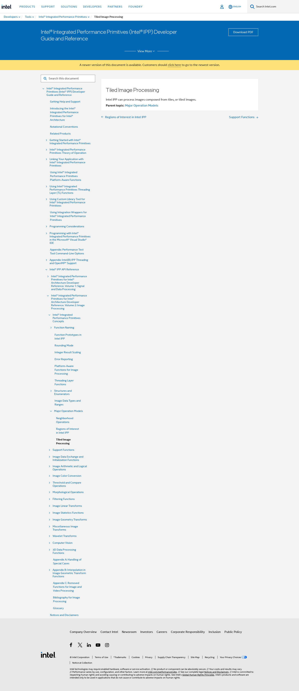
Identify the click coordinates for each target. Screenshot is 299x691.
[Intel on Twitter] (80, 645)
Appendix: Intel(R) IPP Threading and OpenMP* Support (69, 261)
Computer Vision (62, 542)
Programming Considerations (67, 226)
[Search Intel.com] (277, 6)
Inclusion (215, 632)
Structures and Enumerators (63, 392)
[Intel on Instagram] (107, 645)
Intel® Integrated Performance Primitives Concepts (66, 318)
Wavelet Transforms (65, 536)
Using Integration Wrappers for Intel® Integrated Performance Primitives (68, 216)
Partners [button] (115, 6)
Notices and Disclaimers (64, 615)
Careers (162, 632)
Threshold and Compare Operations (67, 484)
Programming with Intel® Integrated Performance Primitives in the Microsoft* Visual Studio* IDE (70, 238)
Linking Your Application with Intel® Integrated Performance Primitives (67, 162)
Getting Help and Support (65, 101)
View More (146, 51)
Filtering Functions (64, 499)
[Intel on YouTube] (98, 645)
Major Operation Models (68, 411)
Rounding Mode (64, 345)
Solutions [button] (69, 6)
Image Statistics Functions (68, 512)
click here (174, 65)
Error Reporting (64, 359)
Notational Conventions (64, 126)
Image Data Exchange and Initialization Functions (68, 458)
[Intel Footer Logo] (48, 655)
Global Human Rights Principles (198, 674)
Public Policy (233, 632)
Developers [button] (92, 6)
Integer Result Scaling (68, 352)
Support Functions (63, 450)
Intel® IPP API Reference (64, 269)
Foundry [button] (136, 6)
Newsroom (129, 632)
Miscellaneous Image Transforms (65, 528)
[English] (234, 6)
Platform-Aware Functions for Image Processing (66, 369)
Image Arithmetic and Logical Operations (70, 468)
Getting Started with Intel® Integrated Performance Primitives (70, 142)
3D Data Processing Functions (64, 551)
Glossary (58, 608)
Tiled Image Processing (63, 441)
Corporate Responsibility (188, 632)
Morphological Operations (68, 492)
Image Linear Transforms (67, 506)
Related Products (60, 133)
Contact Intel (109, 632)
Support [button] (48, 6)
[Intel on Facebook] (71, 645)
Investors (146, 632)
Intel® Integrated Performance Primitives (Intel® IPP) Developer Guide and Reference (66, 92)
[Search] (252, 6)
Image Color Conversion (67, 475)
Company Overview (83, 632)
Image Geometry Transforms (70, 519)
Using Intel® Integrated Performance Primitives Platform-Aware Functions (65, 176)
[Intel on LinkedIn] (89, 645)
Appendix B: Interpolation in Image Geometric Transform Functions (69, 573)
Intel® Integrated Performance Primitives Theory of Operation (68, 151)
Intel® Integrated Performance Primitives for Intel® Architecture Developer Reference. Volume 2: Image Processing (69, 302)
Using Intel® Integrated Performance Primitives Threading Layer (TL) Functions (70, 190)
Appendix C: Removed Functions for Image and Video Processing (67, 586)
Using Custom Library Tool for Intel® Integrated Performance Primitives (67, 202)
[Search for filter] (68, 78)
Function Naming (64, 327)
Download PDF (243, 32)
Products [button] (27, 6)
